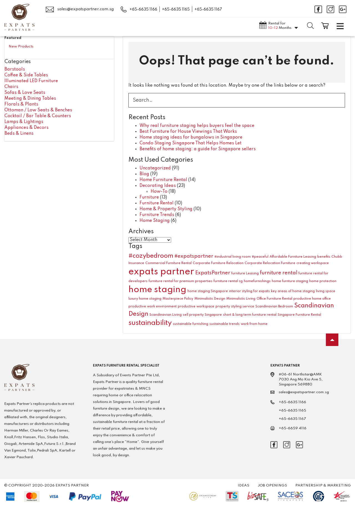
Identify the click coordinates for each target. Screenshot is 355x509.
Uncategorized (155, 168)
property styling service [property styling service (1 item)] (234, 306)
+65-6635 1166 (143, 9)
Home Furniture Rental (163, 180)
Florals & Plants (21, 104)
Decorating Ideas (158, 186)
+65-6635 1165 (176, 9)
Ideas (243, 485)
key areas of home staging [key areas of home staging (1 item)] (293, 291)
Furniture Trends (157, 215)
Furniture (149, 197)
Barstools (14, 69)
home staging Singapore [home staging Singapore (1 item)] (207, 291)
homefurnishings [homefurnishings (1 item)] (257, 281)
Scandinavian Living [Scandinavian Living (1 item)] (165, 315)
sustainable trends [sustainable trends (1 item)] (224, 324)
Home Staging (155, 221)
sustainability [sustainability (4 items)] (150, 323)
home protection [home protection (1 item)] (322, 281)
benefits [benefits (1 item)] (323, 257)
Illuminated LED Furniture (31, 81)
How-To (159, 191)
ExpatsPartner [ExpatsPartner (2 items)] (212, 272)
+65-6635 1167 (208, 9)
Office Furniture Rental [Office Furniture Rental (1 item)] (274, 298)
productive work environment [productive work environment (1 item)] (152, 306)
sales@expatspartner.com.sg (80, 9)
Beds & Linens (19, 133)
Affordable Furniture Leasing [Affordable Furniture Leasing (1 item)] (293, 257)
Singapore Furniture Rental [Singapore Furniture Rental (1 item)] (299, 315)
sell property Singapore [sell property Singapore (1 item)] (202, 315)
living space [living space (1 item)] (325, 291)
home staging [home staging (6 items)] (157, 289)
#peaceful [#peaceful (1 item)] (260, 257)
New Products (21, 46)
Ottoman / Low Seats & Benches (38, 110)
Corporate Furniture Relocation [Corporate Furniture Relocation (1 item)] (218, 263)
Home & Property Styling (166, 209)
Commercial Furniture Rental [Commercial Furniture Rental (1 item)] (168, 263)
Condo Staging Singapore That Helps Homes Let (191, 143)
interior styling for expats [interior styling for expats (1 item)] (249, 291)
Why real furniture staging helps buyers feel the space (197, 126)
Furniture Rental (157, 203)
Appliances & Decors (26, 128)
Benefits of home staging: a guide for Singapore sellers (198, 149)
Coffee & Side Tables (26, 75)
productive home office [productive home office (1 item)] (312, 298)
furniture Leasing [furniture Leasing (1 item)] (245, 273)
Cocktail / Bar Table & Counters (37, 116)
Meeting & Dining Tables (30, 98)
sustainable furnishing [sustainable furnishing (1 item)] (190, 324)
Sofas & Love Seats (24, 93)
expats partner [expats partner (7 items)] (161, 272)
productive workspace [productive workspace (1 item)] (196, 306)
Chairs (11, 87)
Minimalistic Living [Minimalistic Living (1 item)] (240, 298)
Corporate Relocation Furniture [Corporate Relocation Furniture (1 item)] (270, 263)
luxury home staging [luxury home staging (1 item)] (144, 298)
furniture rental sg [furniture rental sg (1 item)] (228, 281)
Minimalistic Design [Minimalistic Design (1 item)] (209, 298)
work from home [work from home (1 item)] (254, 324)
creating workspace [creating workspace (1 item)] (312, 263)
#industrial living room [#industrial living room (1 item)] (232, 257)
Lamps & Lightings (23, 122)
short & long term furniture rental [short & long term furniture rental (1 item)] (250, 315)
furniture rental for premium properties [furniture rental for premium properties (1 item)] (180, 281)
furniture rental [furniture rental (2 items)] (278, 272)
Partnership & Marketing (323, 485)
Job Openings (272, 485)
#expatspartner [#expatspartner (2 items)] (193, 256)
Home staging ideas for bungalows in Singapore (191, 137)
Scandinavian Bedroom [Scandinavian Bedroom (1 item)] (274, 306)
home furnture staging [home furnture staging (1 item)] (290, 281)
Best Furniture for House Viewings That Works (188, 131)
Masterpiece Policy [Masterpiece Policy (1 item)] (178, 298)
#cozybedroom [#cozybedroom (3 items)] (150, 256)
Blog (144, 174)
